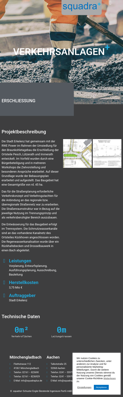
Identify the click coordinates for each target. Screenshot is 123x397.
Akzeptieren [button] (101, 387)
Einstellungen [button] (84, 387)
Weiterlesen (109, 378)
